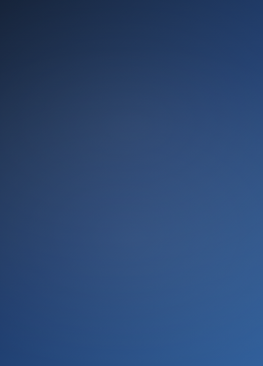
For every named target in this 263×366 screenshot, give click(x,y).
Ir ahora (131, 260)
